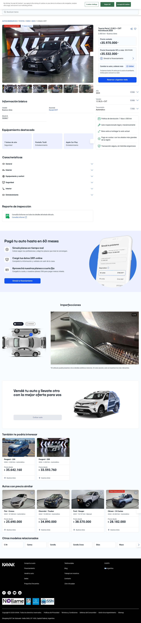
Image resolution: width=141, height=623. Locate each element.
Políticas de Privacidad (51, 612)
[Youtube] (14, 593)
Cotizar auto (38, 417)
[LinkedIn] (20, 593)
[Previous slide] (53, 338)
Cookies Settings (91, 4)
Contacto (67, 578)
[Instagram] (9, 593)
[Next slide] (92, 54)
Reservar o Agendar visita (117, 80)
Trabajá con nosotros (71, 573)
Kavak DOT (53, 110)
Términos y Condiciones (69, 612)
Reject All (107, 4)
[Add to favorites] (66, 441)
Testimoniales (69, 563)
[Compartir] (131, 29)
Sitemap (121, 612)
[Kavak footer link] (8, 573)
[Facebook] (4, 593)
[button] (130, 66)
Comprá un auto (29, 563)
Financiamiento (29, 568)
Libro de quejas (69, 584)
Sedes (26, 578)
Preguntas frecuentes (31, 584)
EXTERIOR (18, 324)
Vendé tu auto (29, 573)
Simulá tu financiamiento (22, 281)
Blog (66, 568)
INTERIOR (30, 324)
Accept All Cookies (123, 4)
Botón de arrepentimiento (107, 612)
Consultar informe (19, 217)
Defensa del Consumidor (88, 612)
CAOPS (106, 563)
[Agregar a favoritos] (135, 29)
